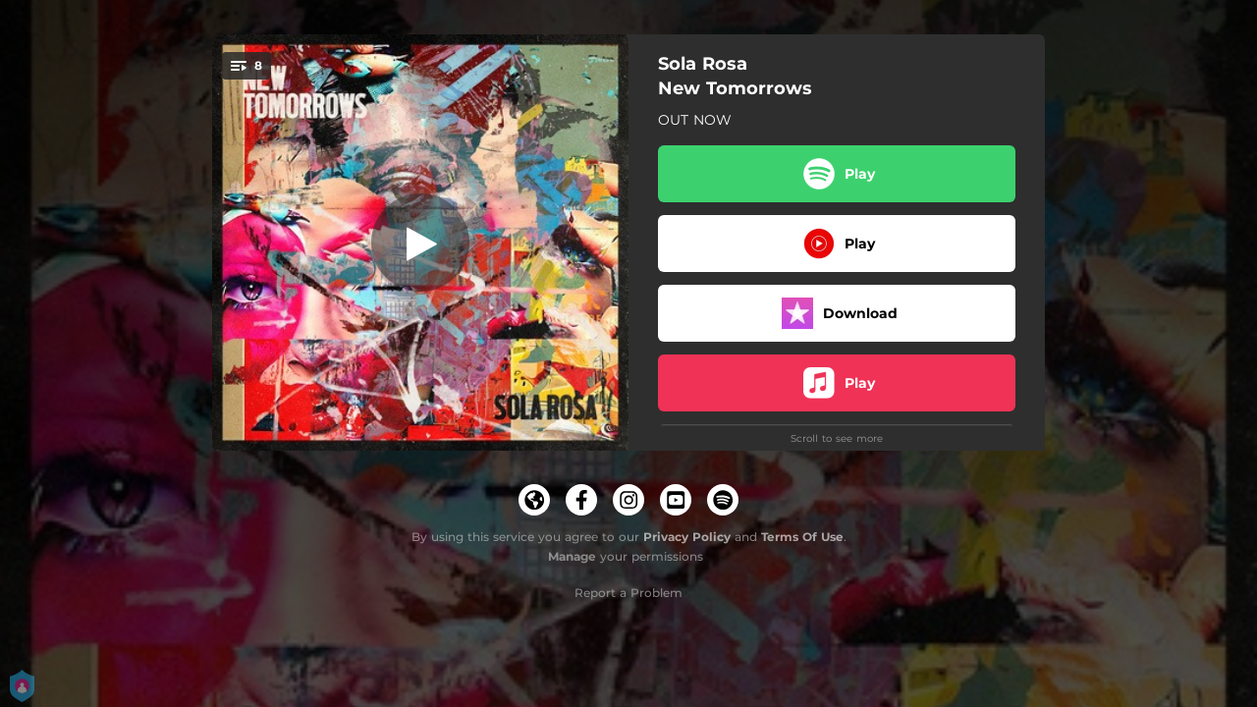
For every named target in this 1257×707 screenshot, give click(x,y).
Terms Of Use (802, 536)
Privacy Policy (687, 536)
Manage (572, 556)
